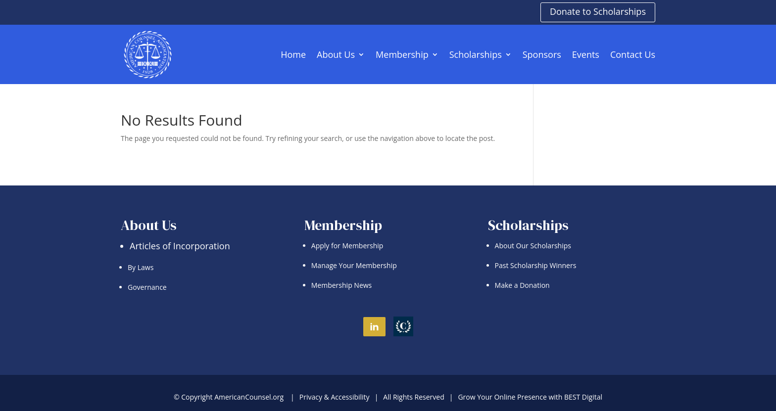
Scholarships (475, 54)
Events (585, 54)
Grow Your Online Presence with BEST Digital (530, 397)
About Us (336, 54)
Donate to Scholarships (598, 11)
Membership (402, 54)
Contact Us (632, 54)
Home (293, 54)
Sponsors (542, 54)
